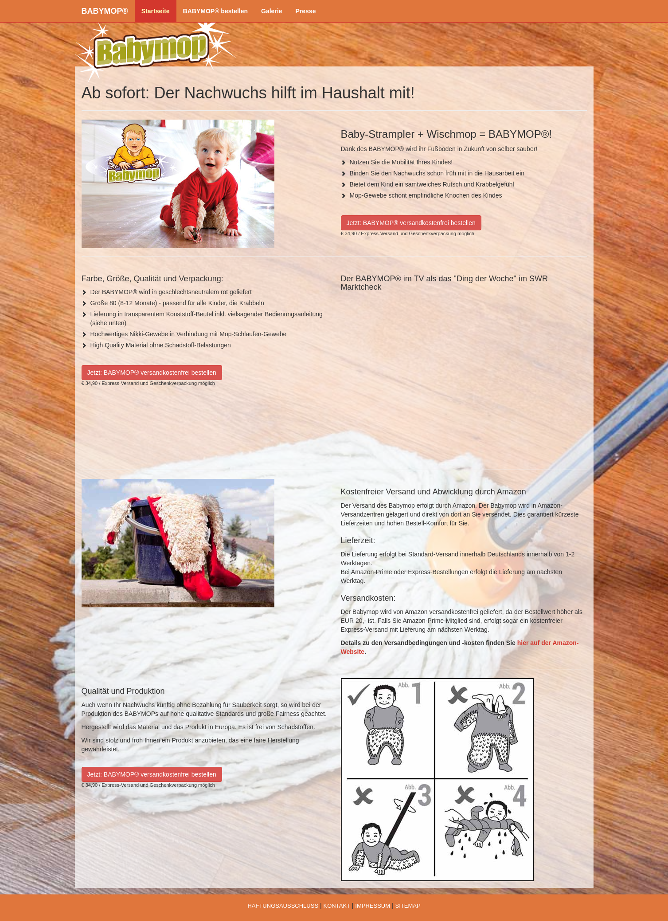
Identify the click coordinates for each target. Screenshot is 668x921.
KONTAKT (336, 905)
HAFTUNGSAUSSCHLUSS (282, 905)
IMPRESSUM (372, 905)
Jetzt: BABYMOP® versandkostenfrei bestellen (411, 222)
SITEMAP (408, 905)
